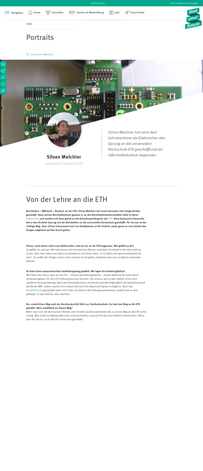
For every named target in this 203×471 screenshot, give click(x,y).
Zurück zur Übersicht (42, 54)
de (3, 77)
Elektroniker (32, 219)
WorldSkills (32, 290)
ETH (110, 219)
